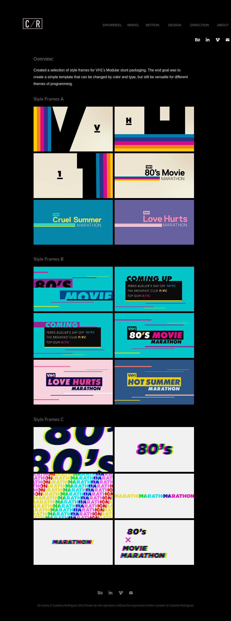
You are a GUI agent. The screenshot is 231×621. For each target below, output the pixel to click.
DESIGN (174, 25)
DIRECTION (199, 25)
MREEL (133, 25)
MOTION (152, 25)
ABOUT (223, 25)
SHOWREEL (112, 25)
